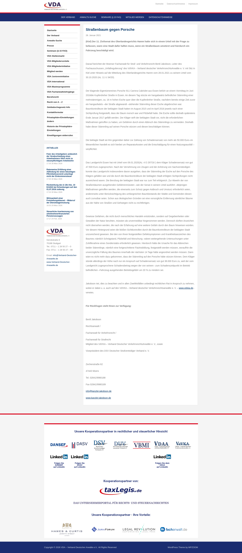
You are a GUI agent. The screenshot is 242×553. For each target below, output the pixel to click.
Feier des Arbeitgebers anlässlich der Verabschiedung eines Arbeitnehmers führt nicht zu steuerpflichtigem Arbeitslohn (62, 157)
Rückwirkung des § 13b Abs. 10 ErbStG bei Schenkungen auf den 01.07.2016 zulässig (62, 187)
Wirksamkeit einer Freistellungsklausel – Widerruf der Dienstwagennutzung (61, 200)
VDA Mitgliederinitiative (58, 66)
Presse (50, 46)
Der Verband (68, 17)
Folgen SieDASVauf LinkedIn (79, 465)
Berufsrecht (53, 97)
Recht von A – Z (55, 102)
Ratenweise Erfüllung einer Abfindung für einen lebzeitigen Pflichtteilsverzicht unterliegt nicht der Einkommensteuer (61, 172)
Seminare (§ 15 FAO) (111, 17)
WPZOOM (193, 547)
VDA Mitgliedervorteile (58, 61)
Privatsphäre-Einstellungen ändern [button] (60, 119)
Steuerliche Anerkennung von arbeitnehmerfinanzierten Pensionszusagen (60, 213)
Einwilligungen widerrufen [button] (60, 135)
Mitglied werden (135, 17)
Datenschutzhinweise (176, 4)
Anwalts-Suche (88, 17)
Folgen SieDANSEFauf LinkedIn (59, 465)
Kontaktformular (55, 112)
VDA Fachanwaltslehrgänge (60, 92)
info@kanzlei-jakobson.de (99, 391)
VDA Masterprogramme (58, 86)
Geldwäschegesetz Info (58, 107)
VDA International (56, 81)
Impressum (193, 4)
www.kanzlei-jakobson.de (98, 398)
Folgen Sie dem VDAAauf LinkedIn (162, 465)
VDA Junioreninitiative (58, 76)
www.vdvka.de (186, 288)
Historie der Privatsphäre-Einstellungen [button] (60, 128)
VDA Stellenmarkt (56, 56)
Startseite (159, 4)
